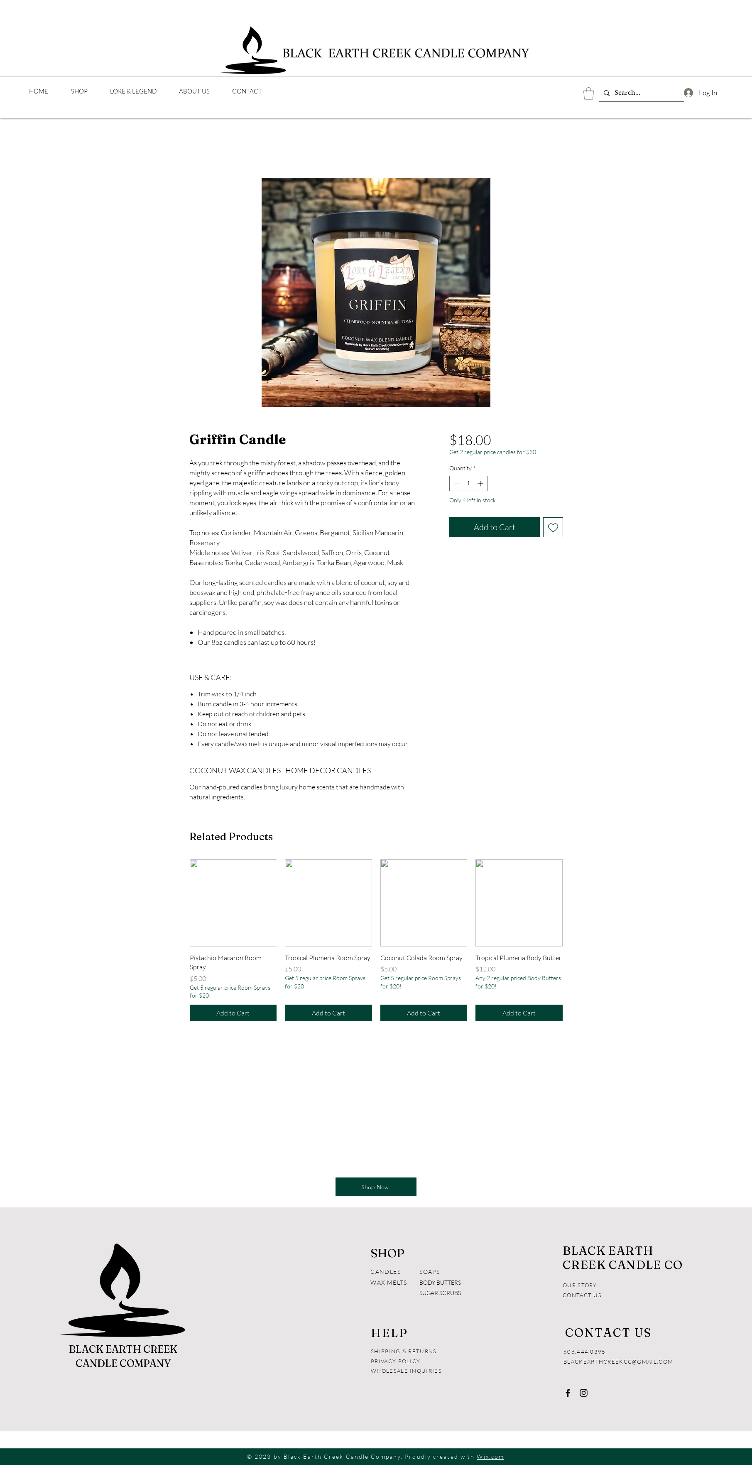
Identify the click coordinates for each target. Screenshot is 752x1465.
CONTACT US (582, 1295)
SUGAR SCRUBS (440, 1292)
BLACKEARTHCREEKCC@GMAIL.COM (618, 1361)
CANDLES (385, 1271)
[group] (376, 940)
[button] (588, 93)
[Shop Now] (376, 1186)
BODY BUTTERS (440, 1282)
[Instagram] (583, 1393)
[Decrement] (456, 483)
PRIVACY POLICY (396, 1361)
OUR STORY (580, 1285)
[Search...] (641, 93)
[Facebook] (568, 1393)
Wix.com (490, 1456)
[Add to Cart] (233, 1013)
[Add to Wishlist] (553, 527)
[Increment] (481, 483)
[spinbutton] (468, 483)
